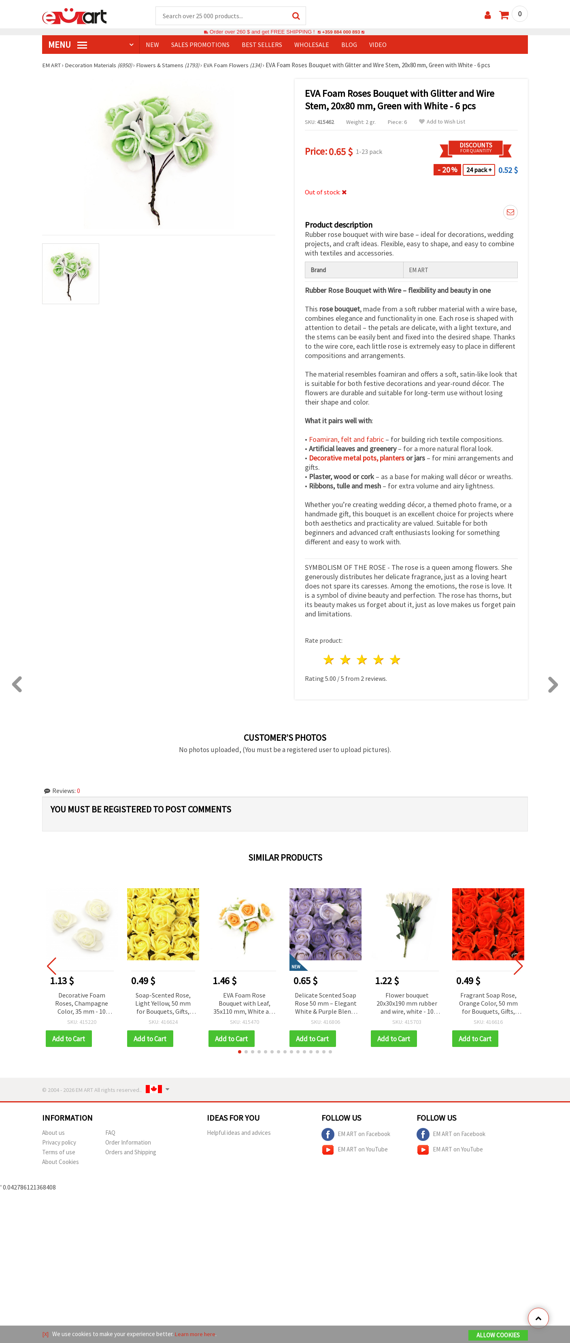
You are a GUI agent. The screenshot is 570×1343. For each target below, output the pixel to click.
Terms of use (58, 1153)
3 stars (362, 660)
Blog (349, 45)
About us (53, 1133)
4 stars (378, 660)
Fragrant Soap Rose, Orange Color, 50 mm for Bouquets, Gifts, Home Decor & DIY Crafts (488, 1004)
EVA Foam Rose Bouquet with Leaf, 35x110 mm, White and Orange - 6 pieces (244, 1004)
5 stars (395, 660)
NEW (152, 45)
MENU (67, 45)
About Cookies (60, 1162)
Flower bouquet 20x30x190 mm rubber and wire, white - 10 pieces (406, 1004)
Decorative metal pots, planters (356, 458)
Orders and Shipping (130, 1153)
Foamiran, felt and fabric (346, 439)
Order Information (128, 1143)
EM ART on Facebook (355, 1135)
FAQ (110, 1133)
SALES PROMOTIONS (200, 45)
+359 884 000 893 (340, 32)
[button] (239, 1052)
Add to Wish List (442, 122)
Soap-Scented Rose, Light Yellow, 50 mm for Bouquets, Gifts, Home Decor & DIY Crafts (163, 1004)
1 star (329, 660)
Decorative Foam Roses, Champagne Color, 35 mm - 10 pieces (81, 1004)
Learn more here (196, 1334)
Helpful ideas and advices (239, 1133)
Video (378, 45)
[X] (45, 1334)
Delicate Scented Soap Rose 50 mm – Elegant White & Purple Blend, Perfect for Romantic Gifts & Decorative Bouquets (326, 1004)
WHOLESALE (311, 45)
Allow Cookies (498, 1335)
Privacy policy (59, 1143)
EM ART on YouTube (354, 1150)
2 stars (346, 660)
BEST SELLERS (262, 45)
